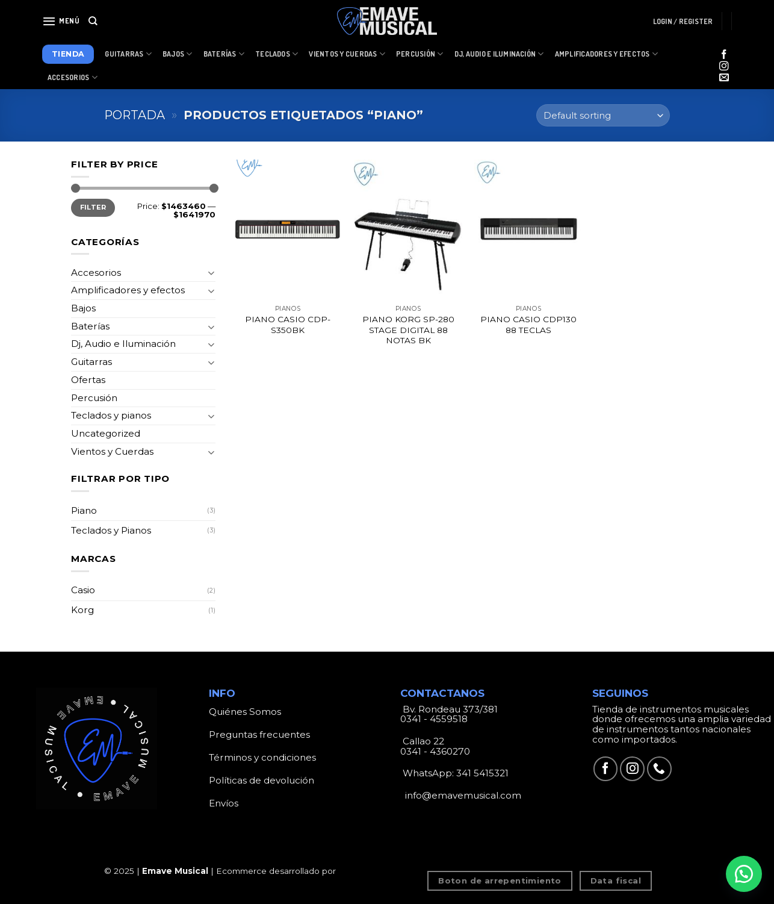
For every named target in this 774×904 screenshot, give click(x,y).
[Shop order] (603, 115)
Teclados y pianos (111, 415)
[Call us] (659, 768)
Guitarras (128, 54)
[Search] (93, 21)
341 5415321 (482, 773)
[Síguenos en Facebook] (724, 55)
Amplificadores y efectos (128, 290)
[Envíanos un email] (724, 78)
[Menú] (61, 21)
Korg (82, 610)
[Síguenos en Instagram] (724, 66)
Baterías (223, 54)
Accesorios (73, 77)
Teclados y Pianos (111, 530)
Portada (134, 115)
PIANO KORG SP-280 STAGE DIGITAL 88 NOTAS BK (408, 330)
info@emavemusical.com (462, 795)
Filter (93, 207)
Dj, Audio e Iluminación (499, 54)
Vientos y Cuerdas (347, 54)
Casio (83, 590)
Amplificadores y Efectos (606, 54)
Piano (84, 510)
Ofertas (88, 379)
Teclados (276, 54)
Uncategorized (105, 433)
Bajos (178, 54)
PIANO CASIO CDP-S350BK (287, 324)
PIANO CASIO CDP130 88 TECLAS (528, 324)
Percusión (420, 54)
